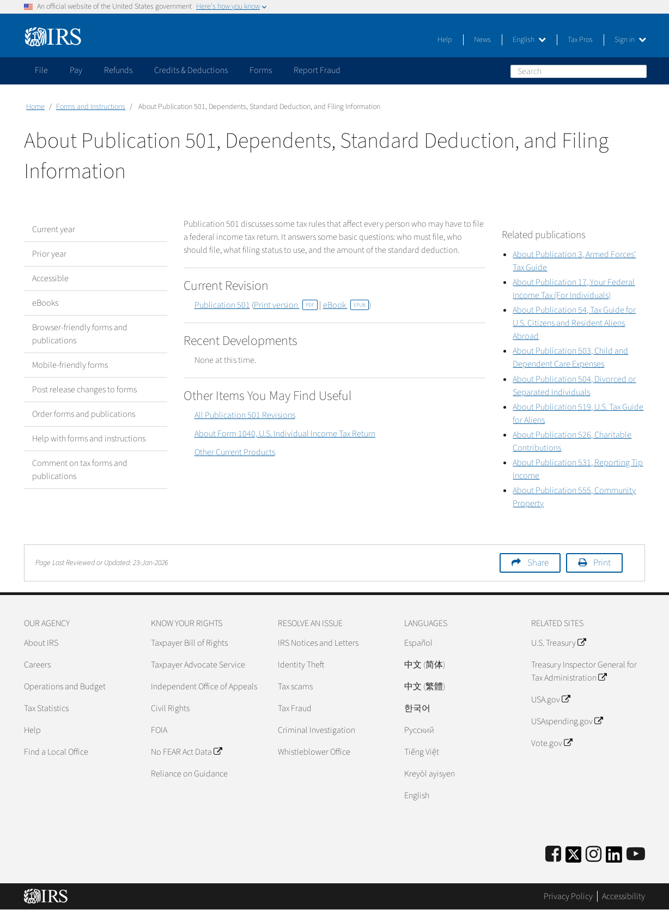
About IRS (41, 643)
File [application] (41, 70)
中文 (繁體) (424, 687)
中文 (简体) (424, 665)
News (482, 39)
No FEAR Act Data (186, 752)
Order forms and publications (83, 414)
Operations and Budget (65, 687)
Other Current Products (234, 452)
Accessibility (623, 896)
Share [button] (538, 562)
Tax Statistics (46, 708)
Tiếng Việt (421, 752)
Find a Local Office (56, 752)
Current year (53, 229)
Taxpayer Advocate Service (198, 665)
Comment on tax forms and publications (79, 469)
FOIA (159, 730)
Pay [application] (76, 70)
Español (418, 643)
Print (602, 562)
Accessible (50, 278)
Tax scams (295, 687)
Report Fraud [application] (317, 70)
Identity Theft (301, 665)
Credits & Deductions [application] (191, 70)
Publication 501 (222, 305)
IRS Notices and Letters (318, 643)
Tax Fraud (295, 708)
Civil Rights (170, 708)
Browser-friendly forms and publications (79, 334)
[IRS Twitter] (573, 858)
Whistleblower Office (314, 752)
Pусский (419, 730)
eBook (346, 305)
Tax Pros (580, 39)
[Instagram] (593, 854)
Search (638, 71)
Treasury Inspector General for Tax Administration (584, 671)
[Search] (578, 71)
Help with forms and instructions (88, 439)
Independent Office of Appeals (204, 687)
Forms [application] (261, 70)
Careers (37, 665)
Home (35, 106)
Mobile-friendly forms (70, 365)
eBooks (45, 303)
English (529, 39)
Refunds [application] (118, 70)
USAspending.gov (567, 721)
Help (444, 39)
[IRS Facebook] (553, 854)
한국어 (417, 708)
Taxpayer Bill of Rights (189, 643)
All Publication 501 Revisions (244, 415)
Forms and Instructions (90, 106)
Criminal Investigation (316, 730)
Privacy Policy (568, 896)
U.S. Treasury (558, 643)
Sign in (630, 39)
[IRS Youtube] (636, 854)
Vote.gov (551, 743)
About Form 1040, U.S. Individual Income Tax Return (284, 434)
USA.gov (550, 700)
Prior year (49, 254)
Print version (286, 305)
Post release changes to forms (84, 390)
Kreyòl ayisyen (429, 774)
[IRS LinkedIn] (614, 858)
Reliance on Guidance (189, 774)
